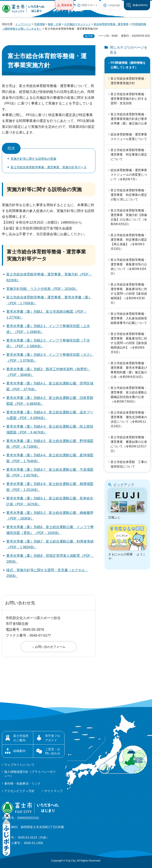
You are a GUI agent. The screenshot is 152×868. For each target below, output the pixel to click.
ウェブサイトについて (19, 764)
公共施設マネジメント (77, 24)
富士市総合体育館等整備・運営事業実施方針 (129, 81)
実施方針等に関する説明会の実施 (33, 158)
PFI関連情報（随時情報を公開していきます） (128, 65)
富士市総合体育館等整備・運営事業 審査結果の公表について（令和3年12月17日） (129, 444)
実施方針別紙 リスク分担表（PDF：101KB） (42, 289)
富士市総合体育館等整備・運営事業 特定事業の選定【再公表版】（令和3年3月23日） (129, 241)
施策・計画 (54, 24)
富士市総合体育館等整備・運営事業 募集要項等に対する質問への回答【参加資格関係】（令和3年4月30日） (129, 293)
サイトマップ (53, 791)
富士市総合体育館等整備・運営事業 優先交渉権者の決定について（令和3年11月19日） (129, 419)
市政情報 (39, 24)
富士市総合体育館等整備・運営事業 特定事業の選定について (129, 154)
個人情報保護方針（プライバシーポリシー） (30, 774)
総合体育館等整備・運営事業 (111, 24)
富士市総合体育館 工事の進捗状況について (129, 464)
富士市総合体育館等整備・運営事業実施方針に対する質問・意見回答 (129, 99)
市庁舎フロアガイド (52, 738)
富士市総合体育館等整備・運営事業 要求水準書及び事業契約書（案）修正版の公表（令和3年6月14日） (129, 370)
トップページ (23, 24)
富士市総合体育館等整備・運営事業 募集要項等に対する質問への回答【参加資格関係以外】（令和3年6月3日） (129, 343)
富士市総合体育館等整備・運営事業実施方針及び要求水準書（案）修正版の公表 (129, 119)
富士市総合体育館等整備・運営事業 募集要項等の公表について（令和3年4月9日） (129, 266)
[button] (64, 5)
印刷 (90, 36)
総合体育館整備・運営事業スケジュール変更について (129, 137)
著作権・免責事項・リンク (22, 783)
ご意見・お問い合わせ (52, 751)
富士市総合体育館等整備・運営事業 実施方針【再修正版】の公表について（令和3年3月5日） (129, 217)
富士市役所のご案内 (20, 738)
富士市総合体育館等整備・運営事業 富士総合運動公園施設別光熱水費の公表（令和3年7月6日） (129, 394)
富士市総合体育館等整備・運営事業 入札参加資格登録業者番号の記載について (129, 318)
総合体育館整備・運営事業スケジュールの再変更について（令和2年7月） (129, 175)
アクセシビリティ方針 (19, 791)
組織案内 (19, 750)
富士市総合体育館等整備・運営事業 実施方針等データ (49, 167)
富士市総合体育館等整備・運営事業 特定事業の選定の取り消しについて (129, 195)
